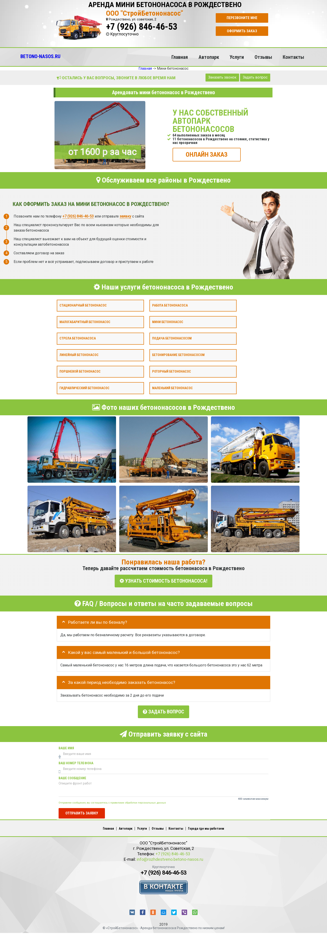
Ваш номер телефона (76, 762)
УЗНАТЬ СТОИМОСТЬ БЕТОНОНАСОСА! (163, 581)
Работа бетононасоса (170, 305)
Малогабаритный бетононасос (84, 322)
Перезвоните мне (242, 18)
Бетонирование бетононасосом (178, 355)
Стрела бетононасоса (77, 338)
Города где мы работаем (206, 827)
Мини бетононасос (167, 322)
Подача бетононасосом (172, 338)
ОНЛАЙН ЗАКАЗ (207, 154)
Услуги (237, 57)
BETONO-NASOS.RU (40, 56)
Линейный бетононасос (79, 355)
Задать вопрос (255, 77)
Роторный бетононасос (171, 371)
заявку (125, 216)
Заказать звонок (222, 77)
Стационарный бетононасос (83, 305)
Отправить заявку (81, 811)
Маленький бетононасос (172, 388)
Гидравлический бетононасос (84, 388)
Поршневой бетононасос (80, 371)
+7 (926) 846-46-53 (141, 26)
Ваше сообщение (72, 777)
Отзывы (263, 57)
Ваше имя (66, 747)
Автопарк (208, 57)
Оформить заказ (242, 31)
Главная (179, 57)
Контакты (293, 57)
